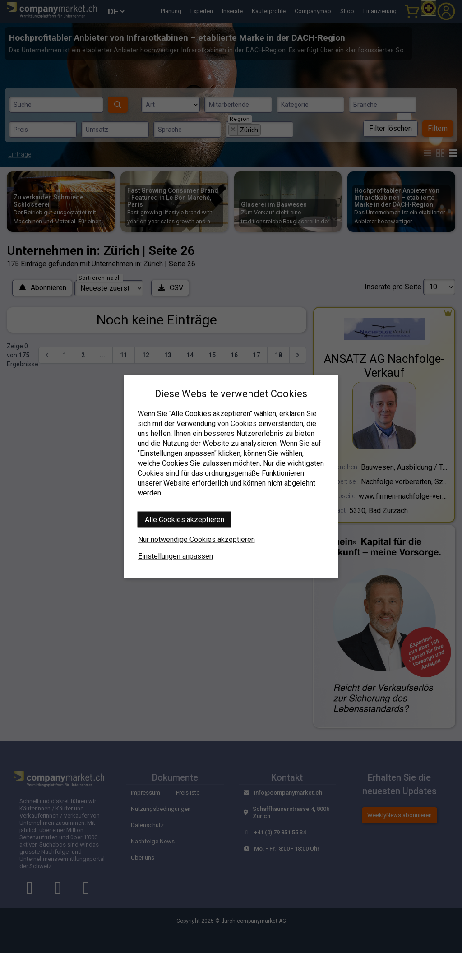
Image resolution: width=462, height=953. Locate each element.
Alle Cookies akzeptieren (184, 519)
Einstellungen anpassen (175, 556)
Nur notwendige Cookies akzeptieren (196, 539)
